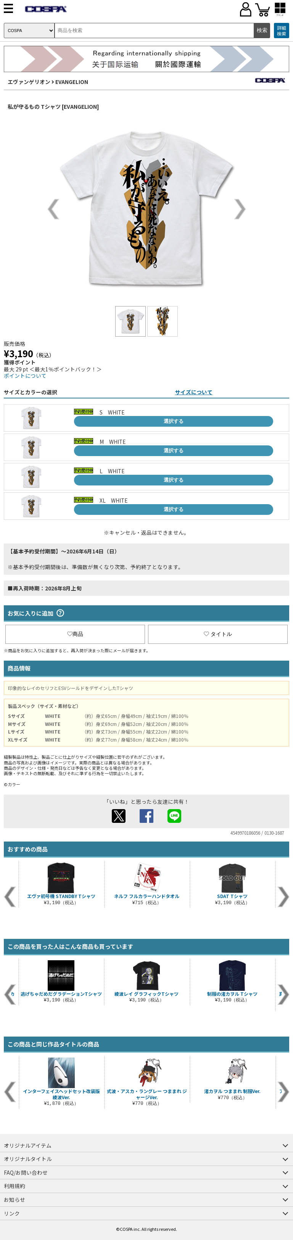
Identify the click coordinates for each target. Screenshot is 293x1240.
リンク (12, 1213)
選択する (174, 421)
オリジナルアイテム (28, 1145)
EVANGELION (71, 81)
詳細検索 (281, 30)
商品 (75, 634)
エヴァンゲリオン (29, 81)
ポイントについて (25, 375)
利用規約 (14, 1186)
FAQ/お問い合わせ (26, 1172)
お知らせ (14, 1199)
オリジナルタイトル (28, 1159)
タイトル (218, 634)
